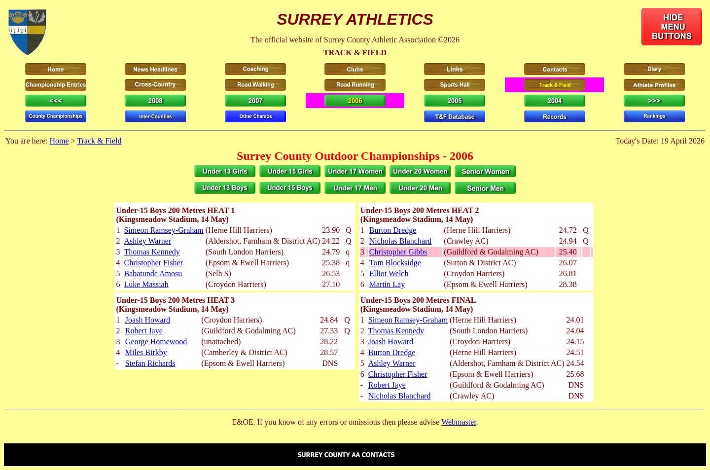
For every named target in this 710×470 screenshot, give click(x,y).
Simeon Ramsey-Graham (163, 230)
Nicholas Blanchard (400, 241)
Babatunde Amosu (153, 273)
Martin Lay (387, 284)
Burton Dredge (393, 230)
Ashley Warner (147, 241)
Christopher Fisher (153, 262)
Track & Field (99, 141)
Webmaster (458, 422)
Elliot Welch (389, 273)
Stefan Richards (150, 363)
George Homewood (156, 341)
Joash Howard (147, 320)
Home (59, 141)
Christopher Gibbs (398, 252)
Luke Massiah (146, 284)
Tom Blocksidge (395, 262)
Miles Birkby (146, 352)
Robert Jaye (144, 330)
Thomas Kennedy (151, 252)
